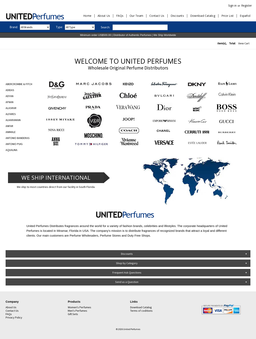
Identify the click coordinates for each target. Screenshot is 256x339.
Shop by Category (127, 263)
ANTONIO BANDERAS (18, 138)
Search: (105, 27)
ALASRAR (11, 108)
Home (87, 16)
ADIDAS (10, 90)
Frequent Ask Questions (126, 272)
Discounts (177, 16)
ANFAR (9, 126)
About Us (104, 16)
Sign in (232, 5)
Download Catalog (202, 16)
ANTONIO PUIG (14, 144)
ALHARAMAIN (13, 120)
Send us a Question (126, 282)
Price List (227, 16)
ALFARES (11, 114)
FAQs (119, 16)
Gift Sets (73, 314)
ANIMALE (11, 132)
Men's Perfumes (77, 310)
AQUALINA (11, 150)
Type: (59, 27)
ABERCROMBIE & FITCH (19, 84)
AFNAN (9, 102)
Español (245, 16)
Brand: (14, 27)
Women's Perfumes (79, 307)
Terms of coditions (141, 310)
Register (246, 5)
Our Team (136, 16)
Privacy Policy (14, 317)
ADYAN (9, 96)
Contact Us (156, 16)
